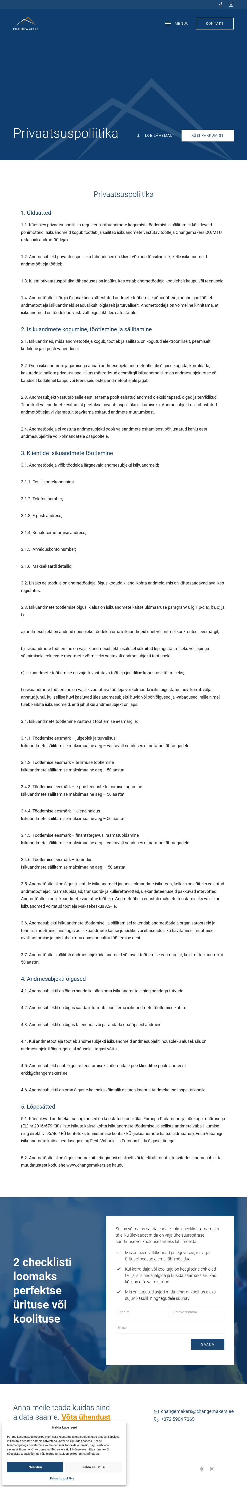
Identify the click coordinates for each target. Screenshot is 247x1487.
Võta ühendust (85, 1416)
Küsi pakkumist (207, 135)
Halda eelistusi (93, 1467)
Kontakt (215, 23)
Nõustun (35, 1467)
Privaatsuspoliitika (62, 1478)
